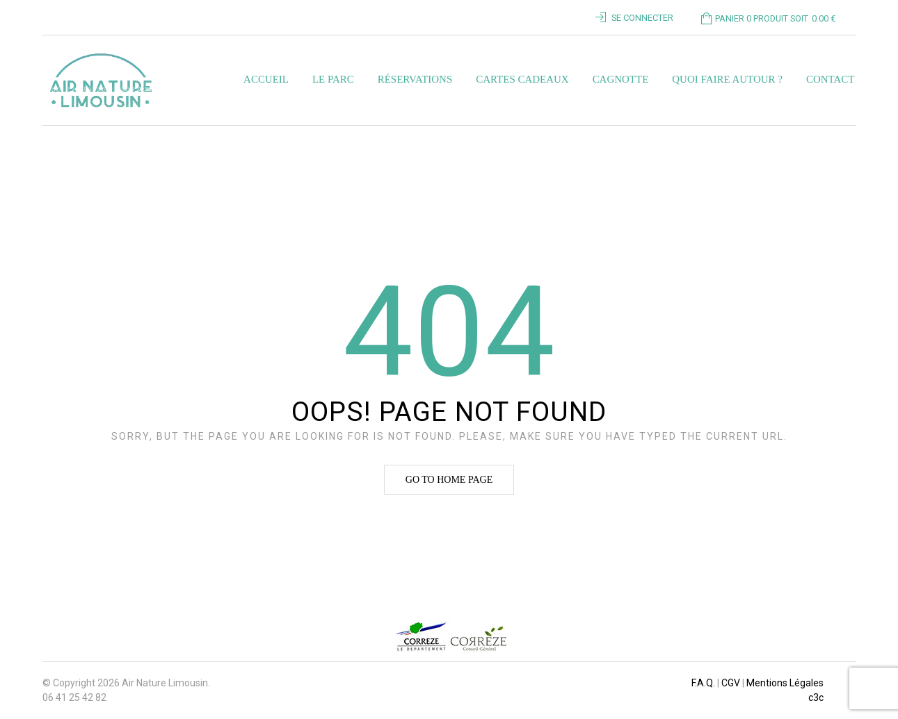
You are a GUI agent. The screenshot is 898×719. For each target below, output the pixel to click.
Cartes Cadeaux (522, 79)
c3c (816, 697)
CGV (730, 682)
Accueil (266, 79)
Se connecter (642, 18)
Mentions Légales (785, 682)
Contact (830, 79)
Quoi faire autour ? (727, 79)
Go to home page (449, 479)
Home (56, 143)
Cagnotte (621, 79)
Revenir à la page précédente (779, 143)
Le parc (333, 79)
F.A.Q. (703, 682)
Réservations (415, 79)
